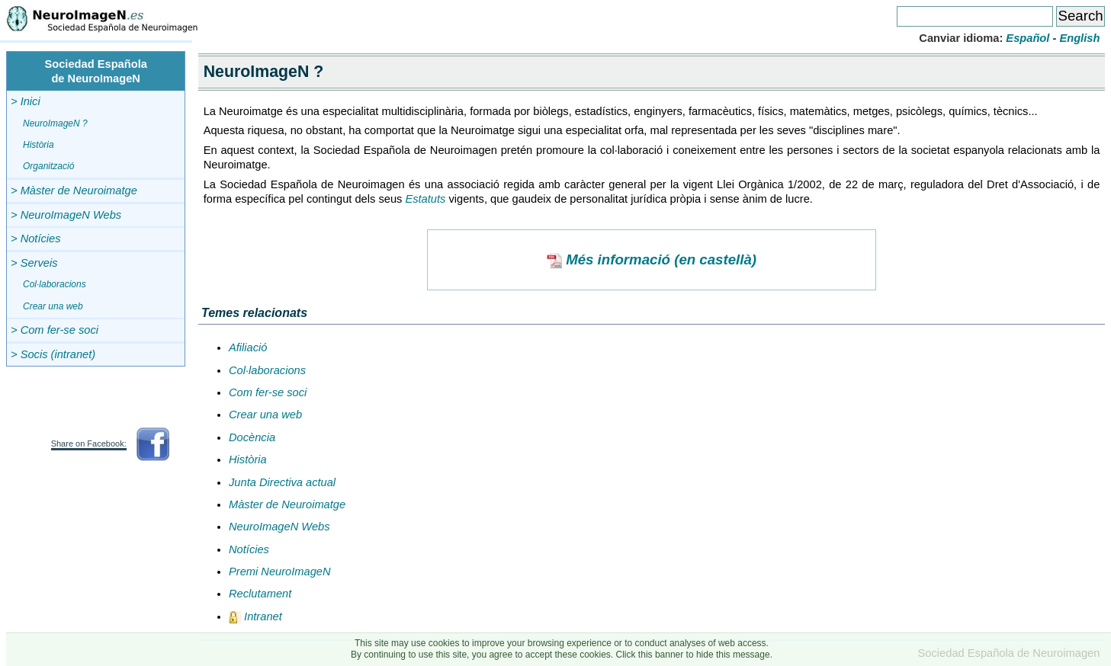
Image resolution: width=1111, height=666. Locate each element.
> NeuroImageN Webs (66, 215)
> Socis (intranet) (53, 354)
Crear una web (53, 306)
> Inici (25, 101)
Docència (252, 437)
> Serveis (34, 263)
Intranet (255, 616)
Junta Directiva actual (282, 482)
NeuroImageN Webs (279, 526)
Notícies (249, 549)
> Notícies (36, 238)
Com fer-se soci (268, 392)
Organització (48, 166)
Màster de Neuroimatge (287, 504)
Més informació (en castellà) (651, 259)
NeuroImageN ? (55, 123)
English (1079, 38)
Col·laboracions (54, 284)
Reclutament (260, 594)
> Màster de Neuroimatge (74, 190)
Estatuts (425, 199)
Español (1027, 38)
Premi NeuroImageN (280, 571)
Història (38, 144)
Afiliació (248, 347)
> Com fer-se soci (54, 330)
